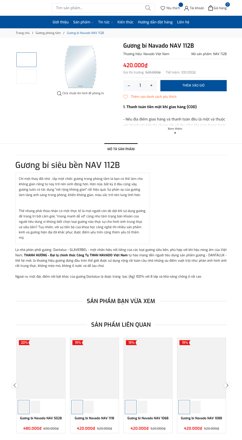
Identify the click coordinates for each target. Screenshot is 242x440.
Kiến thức (126, 22)
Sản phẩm (83, 22)
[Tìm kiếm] (148, 7)
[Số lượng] (140, 85)
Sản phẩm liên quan (121, 324)
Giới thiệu (61, 22)
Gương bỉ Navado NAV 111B (94, 418)
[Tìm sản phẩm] (103, 7)
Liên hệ (183, 22)
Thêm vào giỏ (193, 85)
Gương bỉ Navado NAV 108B (201, 418)
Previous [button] (15, 385)
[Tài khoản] (194, 8)
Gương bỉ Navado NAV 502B (41, 418)
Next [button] (227, 385)
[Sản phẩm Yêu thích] (170, 8)
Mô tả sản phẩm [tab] (121, 149)
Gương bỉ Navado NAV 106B (148, 418)
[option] (80, 67)
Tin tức (105, 22)
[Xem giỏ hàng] (217, 8)
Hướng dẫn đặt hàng (155, 22)
